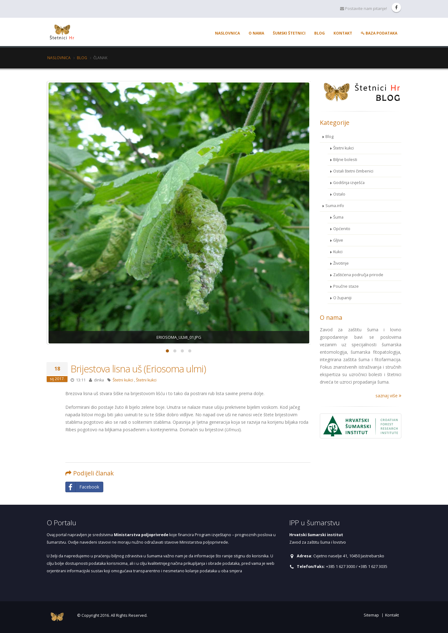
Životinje (341, 263)
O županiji (342, 297)
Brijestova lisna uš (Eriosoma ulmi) (138, 368)
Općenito (341, 228)
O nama (256, 33)
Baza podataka (379, 33)
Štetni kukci (123, 380)
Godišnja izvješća (349, 182)
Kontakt (343, 33)
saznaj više (388, 396)
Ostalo (339, 194)
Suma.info (334, 205)
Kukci (338, 251)
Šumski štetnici (289, 33)
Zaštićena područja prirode (358, 274)
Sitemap (371, 615)
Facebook (82, 487)
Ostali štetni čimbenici (353, 171)
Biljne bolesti (345, 159)
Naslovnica (227, 33)
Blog (319, 33)
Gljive (338, 240)
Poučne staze (346, 286)
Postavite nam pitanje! (363, 8)
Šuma (338, 217)
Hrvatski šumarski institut (316, 534)
